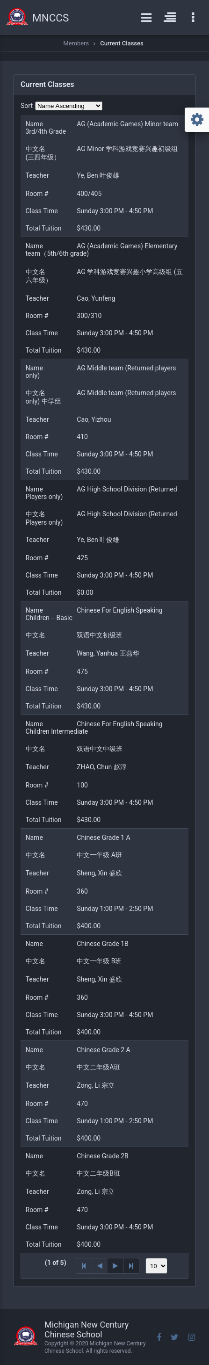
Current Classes (121, 43)
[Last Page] (131, 1266)
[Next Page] (115, 1266)
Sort (27, 105)
